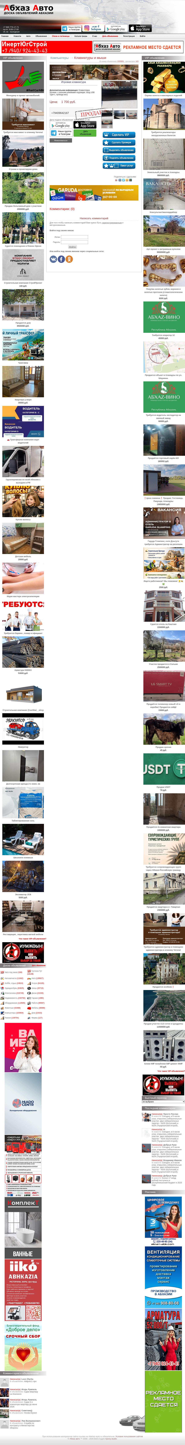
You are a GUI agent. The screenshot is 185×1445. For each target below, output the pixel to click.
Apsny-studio (111, 1439)
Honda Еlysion (30, 1413)
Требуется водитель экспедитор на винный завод (164, 415)
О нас (94, 36)
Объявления (41, 36)
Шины (38, 988)
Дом (37, 1013)
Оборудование (15, 1003)
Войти (142, 36)
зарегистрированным (112, 223)
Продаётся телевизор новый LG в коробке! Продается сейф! (164, 704)
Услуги (38, 983)
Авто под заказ (13, 972)
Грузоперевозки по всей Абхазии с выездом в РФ (23, 479)
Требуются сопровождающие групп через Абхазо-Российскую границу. (164, 867)
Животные (13, 1008)
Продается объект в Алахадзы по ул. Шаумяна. (164, 375)
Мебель (38, 1008)
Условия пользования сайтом (129, 1436)
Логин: (57, 237)
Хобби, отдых (14, 983)
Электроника (14, 993)
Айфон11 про (30, 1381)
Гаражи (38, 998)
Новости (17, 36)
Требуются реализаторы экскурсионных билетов (164, 132)
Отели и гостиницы (60, 36)
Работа (38, 1003)
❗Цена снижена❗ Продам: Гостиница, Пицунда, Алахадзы (164, 498)
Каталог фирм (80, 36)
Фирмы (37, 1018)
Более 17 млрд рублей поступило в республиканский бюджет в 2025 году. (167, 1181)
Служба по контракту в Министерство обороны (22, 1425)
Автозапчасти (14, 978)
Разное (12, 1018)
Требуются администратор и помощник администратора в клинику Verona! (164, 947)
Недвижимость (15, 998)
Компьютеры (14, 1013)
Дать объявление (110, 36)
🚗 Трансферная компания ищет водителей (23, 439)
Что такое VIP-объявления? (32, 939)
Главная (4, 36)
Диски (38, 993)
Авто (28, 36)
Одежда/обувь (14, 988)
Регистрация (129, 36)
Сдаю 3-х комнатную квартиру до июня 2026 (23, 1404)
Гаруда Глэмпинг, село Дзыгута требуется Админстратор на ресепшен (164, 541)
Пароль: (56, 242)
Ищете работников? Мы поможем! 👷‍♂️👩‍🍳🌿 (164, 581)
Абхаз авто (75, 1439)
